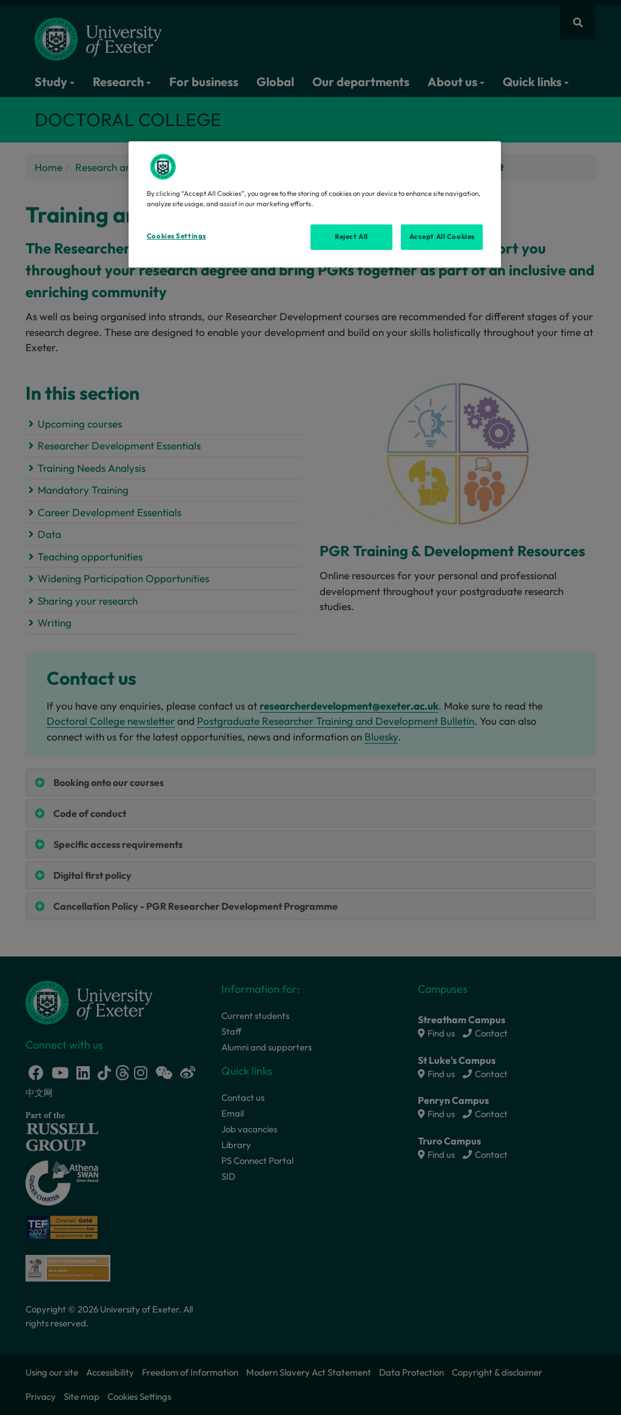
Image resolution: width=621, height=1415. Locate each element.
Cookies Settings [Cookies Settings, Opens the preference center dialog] (176, 236)
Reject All (351, 236)
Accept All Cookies (442, 236)
